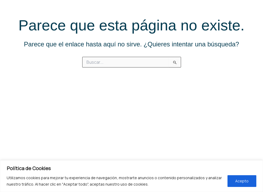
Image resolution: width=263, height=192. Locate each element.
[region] (131, 176)
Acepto (242, 180)
